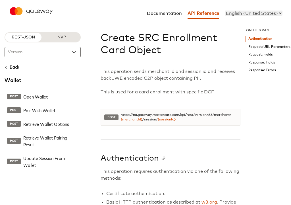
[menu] (253, 13)
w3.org (209, 202)
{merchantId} (131, 119)
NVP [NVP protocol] (61, 37)
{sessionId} (167, 119)
